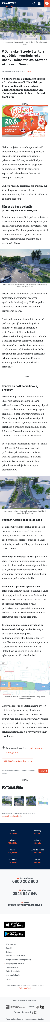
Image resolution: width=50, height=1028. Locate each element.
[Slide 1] (23, 136)
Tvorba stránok (11, 1019)
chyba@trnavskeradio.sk (11, 816)
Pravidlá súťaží (12, 967)
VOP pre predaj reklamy (15, 963)
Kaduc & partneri (25, 988)
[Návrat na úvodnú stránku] (9, 4)
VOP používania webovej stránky (18, 959)
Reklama (9, 952)
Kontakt (9, 948)
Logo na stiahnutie (13, 975)
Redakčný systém (32, 1019)
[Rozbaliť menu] (39, 3)
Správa (28, 71)
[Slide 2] (27, 136)
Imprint (8, 978)
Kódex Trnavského (13, 971)
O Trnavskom (11, 944)
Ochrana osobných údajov (16, 955)
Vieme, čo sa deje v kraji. (17, 761)
